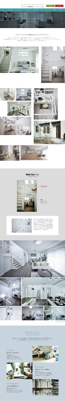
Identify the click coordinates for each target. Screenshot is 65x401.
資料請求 (50, 6)
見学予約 (59, 6)
